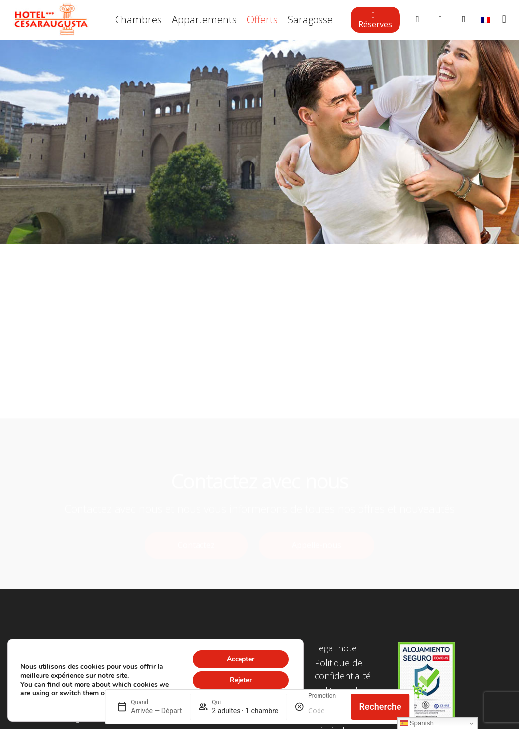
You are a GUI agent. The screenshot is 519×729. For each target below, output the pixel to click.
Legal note (336, 648)
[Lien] (51, 19)
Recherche (380, 706)
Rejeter (241, 680)
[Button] (417, 19)
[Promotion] (325, 711)
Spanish (417, 723)
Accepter (240, 659)
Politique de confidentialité (343, 669)
